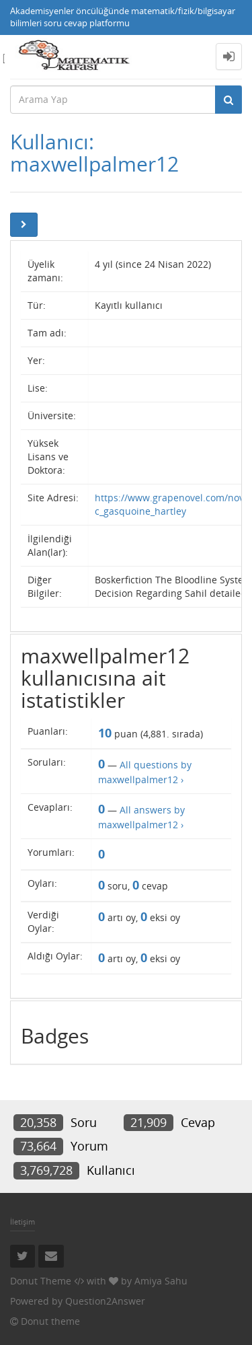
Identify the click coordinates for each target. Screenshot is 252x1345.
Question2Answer (105, 1301)
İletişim (22, 1221)
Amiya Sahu (160, 1280)
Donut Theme (40, 1280)
